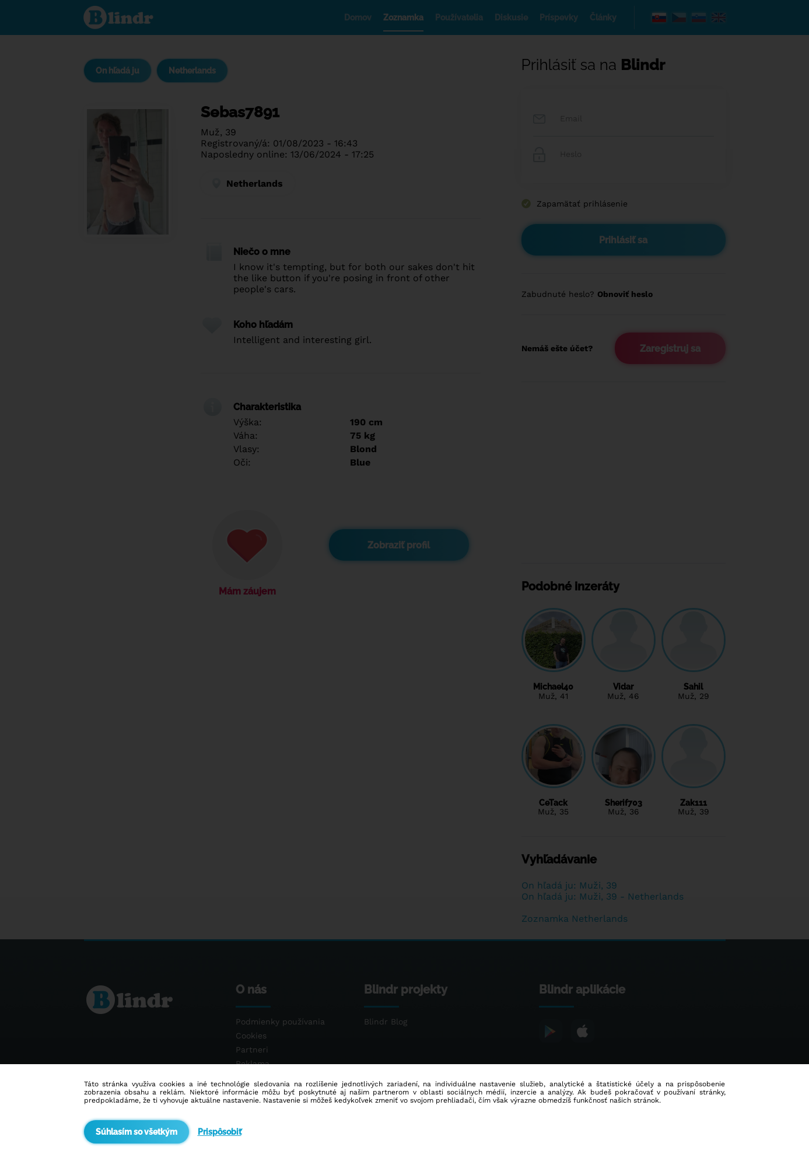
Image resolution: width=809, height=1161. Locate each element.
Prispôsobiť (219, 1131)
